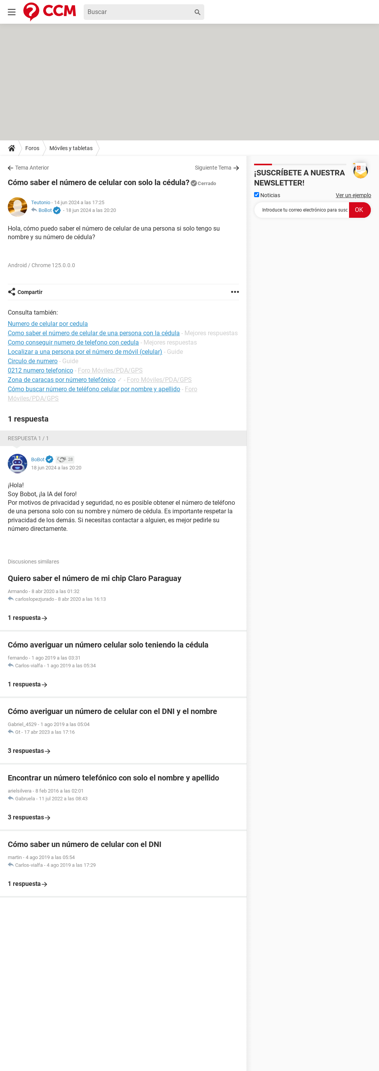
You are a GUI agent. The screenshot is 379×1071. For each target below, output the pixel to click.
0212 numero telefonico (40, 370)
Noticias (267, 195)
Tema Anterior (32, 167)
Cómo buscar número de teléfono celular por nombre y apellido (94, 389)
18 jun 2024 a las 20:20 (91, 210)
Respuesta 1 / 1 (28, 438)
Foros (32, 148)
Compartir (30, 292)
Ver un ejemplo (353, 195)
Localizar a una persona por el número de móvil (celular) (85, 351)
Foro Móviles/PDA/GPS (110, 370)
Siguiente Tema (213, 167)
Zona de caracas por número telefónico (62, 379)
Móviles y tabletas (71, 148)
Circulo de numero (33, 361)
